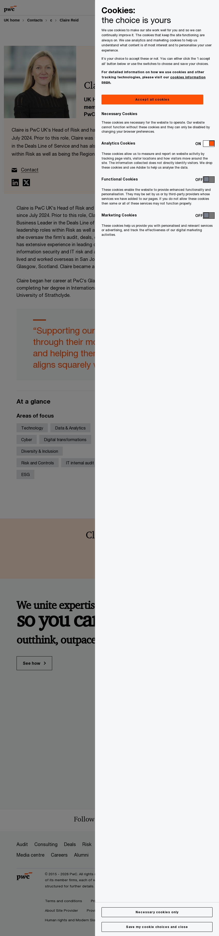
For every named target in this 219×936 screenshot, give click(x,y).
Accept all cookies (152, 99)
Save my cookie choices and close (157, 927)
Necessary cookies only (157, 912)
